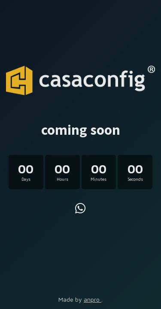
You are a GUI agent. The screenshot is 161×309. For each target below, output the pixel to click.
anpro (92, 299)
